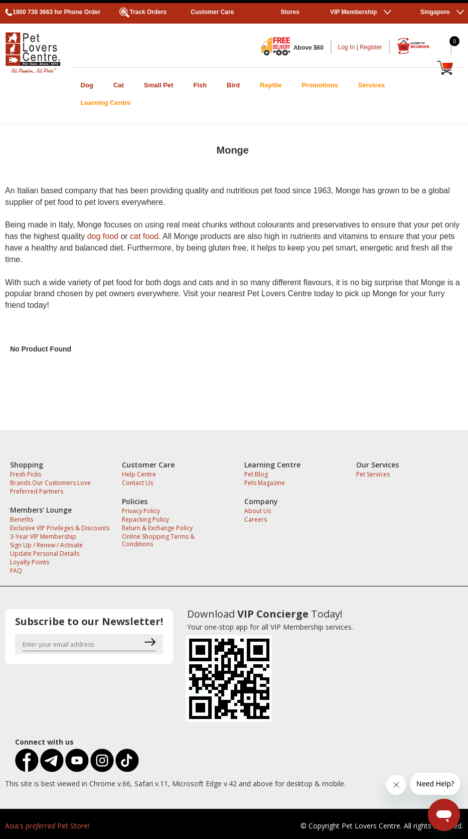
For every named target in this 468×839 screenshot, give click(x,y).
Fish (200, 85)
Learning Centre (106, 102)
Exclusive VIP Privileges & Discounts (59, 528)
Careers (255, 519)
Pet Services (373, 474)
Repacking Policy (145, 519)
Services (371, 85)
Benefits (21, 519)
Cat (118, 85)
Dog (87, 85)
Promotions (319, 85)
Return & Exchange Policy (157, 528)
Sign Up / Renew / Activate (46, 545)
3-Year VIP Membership (43, 536)
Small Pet (159, 85)
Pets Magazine (264, 482)
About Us (257, 511)
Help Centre (139, 474)
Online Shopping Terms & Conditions (158, 540)
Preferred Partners (36, 491)
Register (371, 47)
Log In (346, 47)
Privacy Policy (141, 511)
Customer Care (212, 12)
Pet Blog (256, 474)
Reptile (270, 85)
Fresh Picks (25, 474)
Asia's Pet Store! (47, 825)
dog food (102, 236)
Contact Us (137, 482)
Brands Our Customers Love (50, 482)
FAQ (16, 570)
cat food (144, 236)
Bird (233, 85)
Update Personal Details (44, 553)
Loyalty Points (29, 562)
